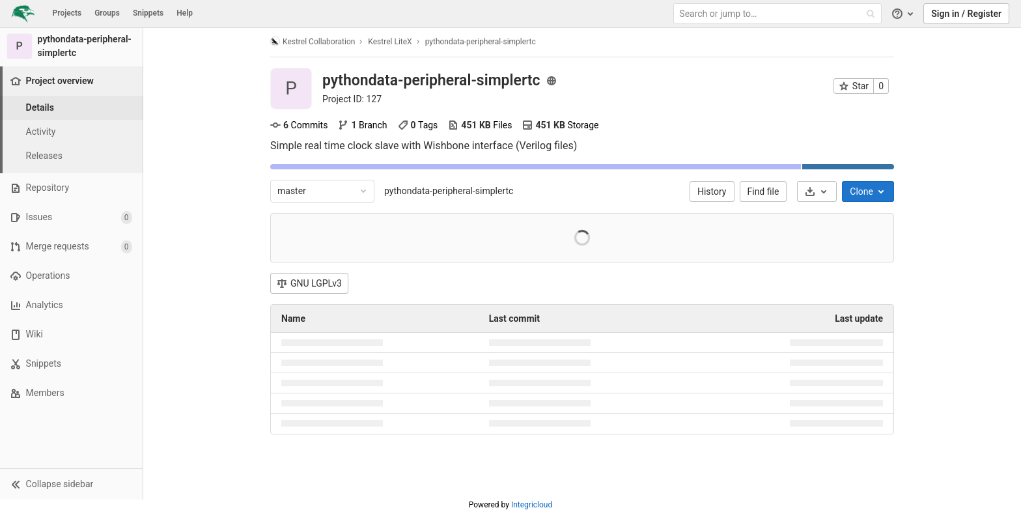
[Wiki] (71, 334)
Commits (299, 125)
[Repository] (71, 188)
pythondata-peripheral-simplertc (448, 191)
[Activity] (71, 132)
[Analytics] (71, 305)
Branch (362, 125)
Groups (107, 13)
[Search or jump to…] (778, 14)
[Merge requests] (71, 246)
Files (480, 125)
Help (184, 13)
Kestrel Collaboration (312, 41)
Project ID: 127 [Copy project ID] (352, 99)
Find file (763, 191)
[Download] (817, 191)
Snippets (148, 13)
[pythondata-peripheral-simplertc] (71, 46)
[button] (71, 484)
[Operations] (71, 275)
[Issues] (71, 217)
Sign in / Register (966, 13)
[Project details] (71, 108)
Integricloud (531, 504)
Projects (67, 13)
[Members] (71, 393)
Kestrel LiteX (390, 41)
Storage (560, 125)
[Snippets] (71, 363)
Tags (418, 125)
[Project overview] (73, 81)
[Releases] (71, 156)
